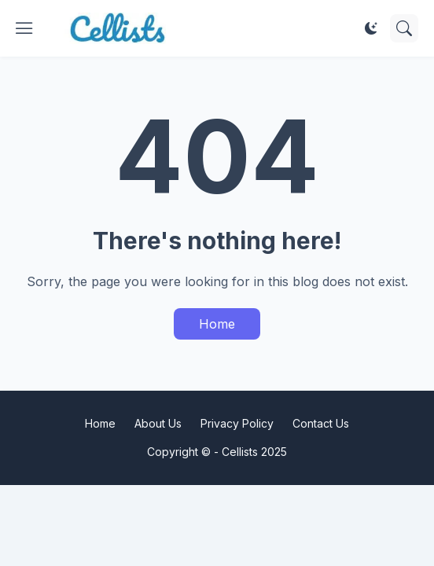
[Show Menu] (24, 28)
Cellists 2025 (254, 451)
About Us (158, 423)
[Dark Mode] (371, 28)
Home (217, 324)
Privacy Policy (237, 423)
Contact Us (320, 423)
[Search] (404, 28)
